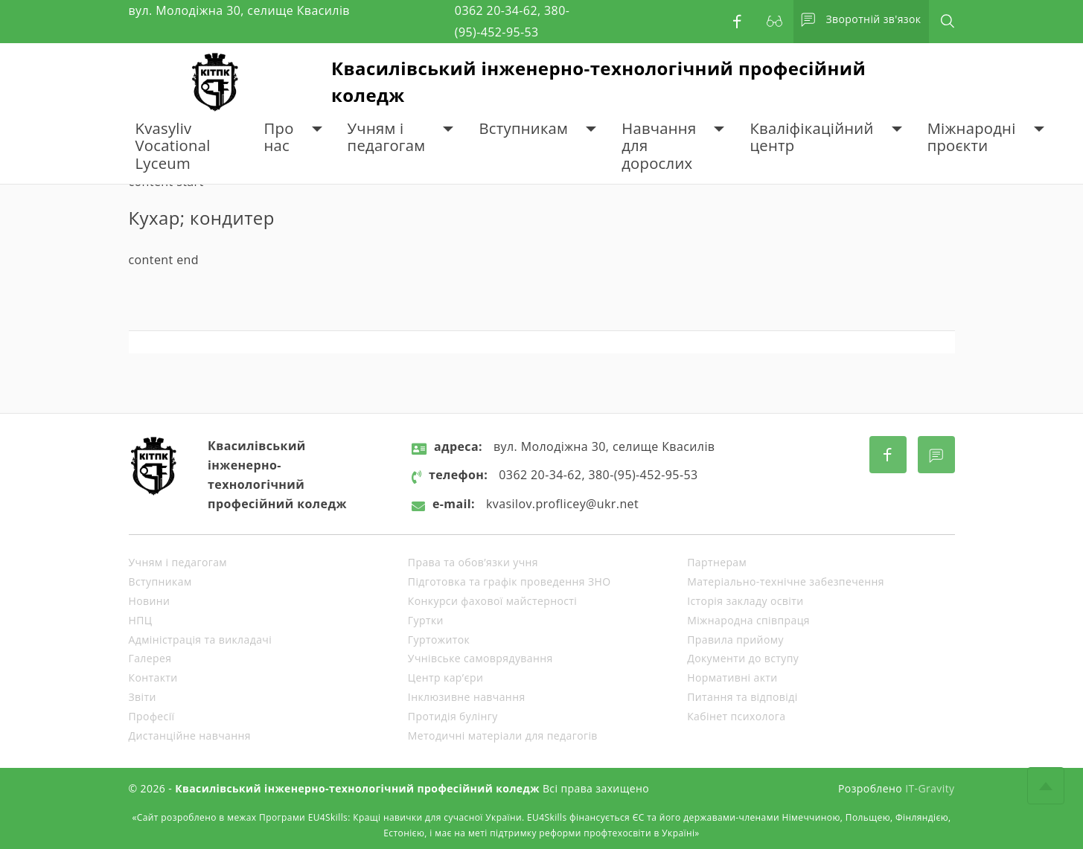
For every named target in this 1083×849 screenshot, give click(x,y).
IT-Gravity (929, 788)
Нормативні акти (732, 677)
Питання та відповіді (742, 697)
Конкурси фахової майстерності (492, 601)
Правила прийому (735, 639)
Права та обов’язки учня (473, 562)
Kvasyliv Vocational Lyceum (173, 146)
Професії (152, 716)
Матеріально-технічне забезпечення (785, 581)
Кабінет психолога (736, 716)
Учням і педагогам (387, 137)
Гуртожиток (439, 639)
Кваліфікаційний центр (811, 137)
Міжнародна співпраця (748, 620)
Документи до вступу (743, 658)
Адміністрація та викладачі (200, 639)
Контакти (153, 677)
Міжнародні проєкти (971, 137)
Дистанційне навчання (190, 735)
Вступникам (523, 128)
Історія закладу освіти (745, 601)
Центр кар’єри (445, 677)
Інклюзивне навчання (466, 697)
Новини (149, 601)
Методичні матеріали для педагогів (503, 735)
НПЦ (141, 620)
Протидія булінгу (453, 716)
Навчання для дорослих (659, 146)
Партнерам (717, 562)
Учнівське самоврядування (480, 658)
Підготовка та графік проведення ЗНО (509, 581)
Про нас (279, 137)
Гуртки (426, 620)
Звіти (142, 697)
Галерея (150, 658)
